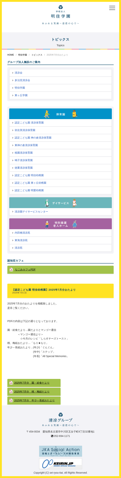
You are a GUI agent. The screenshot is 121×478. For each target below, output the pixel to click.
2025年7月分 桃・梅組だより (32, 391)
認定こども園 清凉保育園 (29, 122)
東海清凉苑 (21, 240)
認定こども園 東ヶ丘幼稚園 (30, 182)
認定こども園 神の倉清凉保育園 (33, 137)
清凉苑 (18, 247)
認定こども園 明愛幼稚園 (29, 190)
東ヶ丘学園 (21, 95)
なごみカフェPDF (25, 269)
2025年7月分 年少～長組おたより (34, 400)
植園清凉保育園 (24, 152)
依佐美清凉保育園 (25, 130)
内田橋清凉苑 (22, 232)
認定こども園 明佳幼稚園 (29, 175)
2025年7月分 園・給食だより (32, 382)
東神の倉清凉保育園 (26, 145)
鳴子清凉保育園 (24, 160)
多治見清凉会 (22, 80)
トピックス (36, 55)
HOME (10, 55)
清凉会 (18, 72)
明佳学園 (22, 55)
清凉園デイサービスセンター (31, 211)
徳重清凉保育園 (24, 167)
